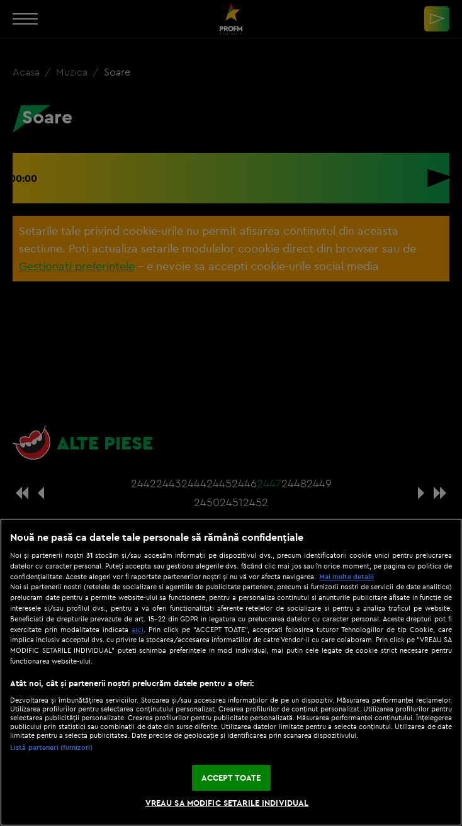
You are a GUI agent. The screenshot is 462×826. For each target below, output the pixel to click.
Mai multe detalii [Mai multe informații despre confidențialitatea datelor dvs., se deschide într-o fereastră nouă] (346, 576)
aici (138, 629)
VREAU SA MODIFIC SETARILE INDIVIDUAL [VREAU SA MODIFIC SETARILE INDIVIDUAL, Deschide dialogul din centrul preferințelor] (227, 803)
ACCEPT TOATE (231, 777)
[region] (231, 672)
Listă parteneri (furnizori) (51, 747)
